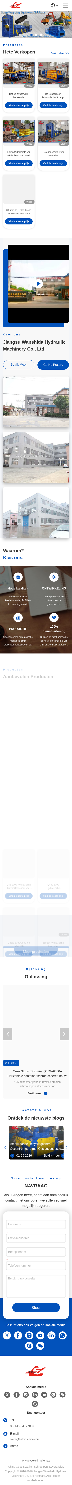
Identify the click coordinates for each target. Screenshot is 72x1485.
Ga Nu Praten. (53, 364)
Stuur (36, 1307)
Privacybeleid (30, 1460)
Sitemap (45, 1460)
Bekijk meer (37, 1093)
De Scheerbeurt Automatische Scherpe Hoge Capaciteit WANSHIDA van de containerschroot (53, 96)
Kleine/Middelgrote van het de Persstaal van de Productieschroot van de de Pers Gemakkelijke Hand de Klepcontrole (18, 154)
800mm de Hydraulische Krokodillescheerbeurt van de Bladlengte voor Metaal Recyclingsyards (18, 212)
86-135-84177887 (22, 1426)
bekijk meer (60, 53)
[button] (31, 35)
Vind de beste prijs (19, 105)
